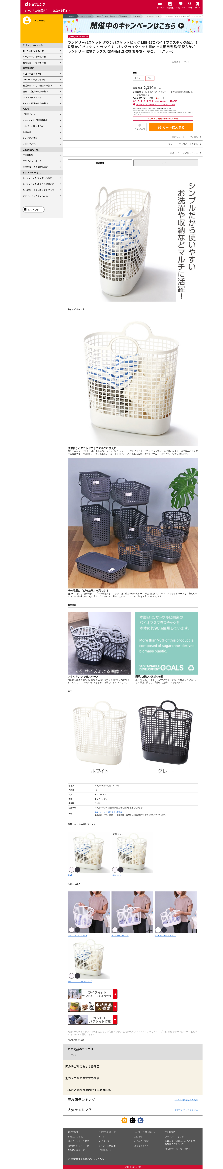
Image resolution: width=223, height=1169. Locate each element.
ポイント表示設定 (107, 1145)
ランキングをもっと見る (186, 1099)
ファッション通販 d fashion (36, 195)
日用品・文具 (85, 16)
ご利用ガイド (29, 114)
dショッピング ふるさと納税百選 (38, 183)
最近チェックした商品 (78, 1141)
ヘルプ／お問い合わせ (33, 126)
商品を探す (73, 1132)
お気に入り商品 (75, 1136)
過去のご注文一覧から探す (35, 91)
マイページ (104, 1141)
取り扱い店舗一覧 (76, 1150)
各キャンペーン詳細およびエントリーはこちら (155, 104)
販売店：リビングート (182, 62)
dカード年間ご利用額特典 (35, 120)
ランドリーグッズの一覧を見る (183, 144)
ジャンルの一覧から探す (34, 79)
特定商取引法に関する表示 (35, 166)
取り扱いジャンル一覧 (78, 1145)
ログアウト (33, 209)
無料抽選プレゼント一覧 (34, 62)
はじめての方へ (30, 144)
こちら (101, 1158)
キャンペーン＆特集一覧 (34, 56)
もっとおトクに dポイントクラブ (38, 189)
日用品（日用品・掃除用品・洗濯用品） (112, 16)
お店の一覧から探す (32, 73)
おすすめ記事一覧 (107, 1132)
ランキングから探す (32, 97)
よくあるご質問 (30, 138)
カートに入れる (171, 127)
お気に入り (139, 128)
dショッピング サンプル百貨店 (37, 177)
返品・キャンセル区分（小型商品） (109, 812)
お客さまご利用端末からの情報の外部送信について (180, 1142)
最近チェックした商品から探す (37, 85)
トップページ (70, 16)
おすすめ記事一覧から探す (35, 103)
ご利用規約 (28, 155)
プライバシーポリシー (33, 161)
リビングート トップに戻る (185, 137)
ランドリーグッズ (151, 16)
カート (102, 1136)
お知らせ (27, 132)
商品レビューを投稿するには (184, 153)
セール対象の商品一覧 (33, 50)
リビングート (74, 1055)
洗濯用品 (136, 16)
